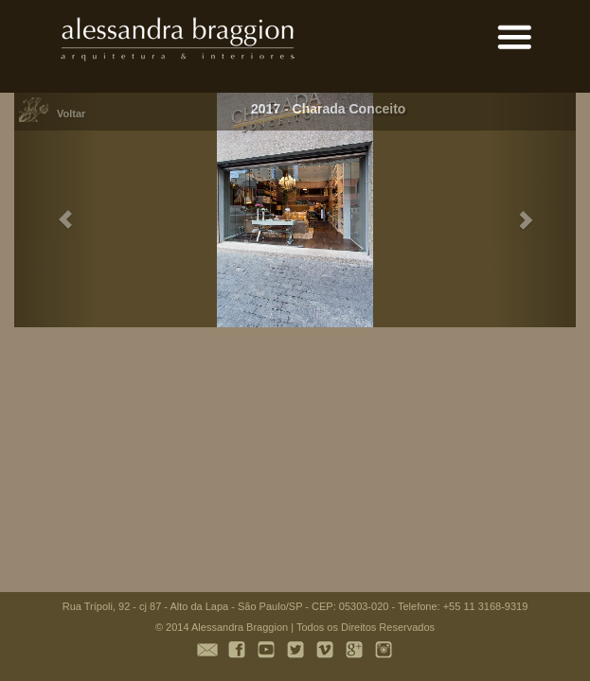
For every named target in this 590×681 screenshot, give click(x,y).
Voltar (71, 113)
